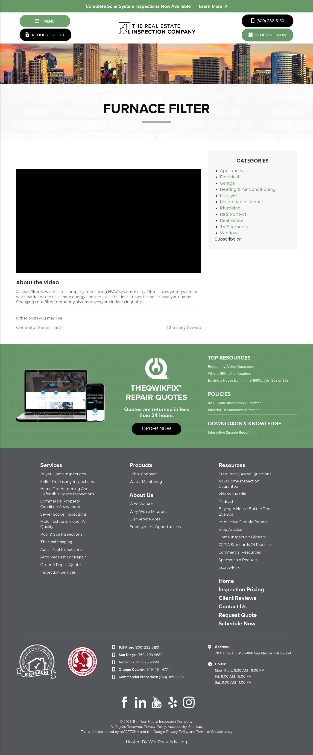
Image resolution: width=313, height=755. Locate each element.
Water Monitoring (145, 481)
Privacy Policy (155, 726)
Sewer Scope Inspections (63, 514)
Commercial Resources (240, 552)
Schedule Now (237, 623)
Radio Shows (233, 214)
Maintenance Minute (241, 201)
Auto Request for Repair (63, 557)
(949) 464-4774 (144, 669)
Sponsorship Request (238, 560)
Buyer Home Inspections (63, 474)
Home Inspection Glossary (242, 537)
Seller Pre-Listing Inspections (67, 481)
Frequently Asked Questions (231, 366)
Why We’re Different (148, 511)
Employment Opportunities (155, 527)
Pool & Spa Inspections (61, 534)
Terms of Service (209, 731)
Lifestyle (228, 195)
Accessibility (177, 726)
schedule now (268, 35)
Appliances (231, 170)
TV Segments (234, 226)
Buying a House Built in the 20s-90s (245, 511)
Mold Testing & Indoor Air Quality (63, 524)
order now (156, 429)
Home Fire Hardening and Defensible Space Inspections (67, 491)
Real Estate (231, 220)
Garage (227, 183)
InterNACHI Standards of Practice (234, 409)
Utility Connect (143, 474)
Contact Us (233, 606)
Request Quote (45, 35)
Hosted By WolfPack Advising (156, 741)
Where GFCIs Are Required (230, 373)
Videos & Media (232, 494)
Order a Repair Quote (60, 564)
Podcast (226, 501)
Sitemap (195, 726)
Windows (230, 232)
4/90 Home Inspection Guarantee (235, 403)
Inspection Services (58, 572)
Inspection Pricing (242, 589)
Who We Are (141, 504)
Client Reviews (237, 597)
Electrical (229, 177)
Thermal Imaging (56, 542)
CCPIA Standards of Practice (245, 544)
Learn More (213, 6)
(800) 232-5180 (267, 20)
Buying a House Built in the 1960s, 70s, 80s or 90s (248, 380)
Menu (45, 21)
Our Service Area (145, 519)
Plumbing (230, 208)
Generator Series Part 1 (39, 327)
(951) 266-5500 (140, 662)
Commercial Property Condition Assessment (60, 504)
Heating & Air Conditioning (248, 189)
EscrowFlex (229, 567)
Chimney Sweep (184, 327)
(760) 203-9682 (140, 654)
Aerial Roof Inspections (61, 549)
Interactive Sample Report (229, 432)
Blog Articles (230, 529)
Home (226, 580)
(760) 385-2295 (151, 676)
